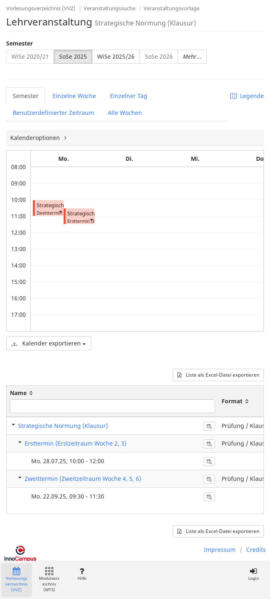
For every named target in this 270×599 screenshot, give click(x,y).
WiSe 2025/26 (116, 56)
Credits (256, 549)
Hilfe (82, 574)
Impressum (220, 549)
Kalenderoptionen (36, 138)
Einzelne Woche (74, 96)
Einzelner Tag (128, 96)
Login (253, 574)
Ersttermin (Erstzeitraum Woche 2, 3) (75, 443)
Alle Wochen (125, 113)
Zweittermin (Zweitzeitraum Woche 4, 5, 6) (83, 478)
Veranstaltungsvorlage (171, 8)
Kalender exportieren (48, 343)
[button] (60, 211)
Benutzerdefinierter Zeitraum (53, 113)
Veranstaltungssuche (109, 8)
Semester (19, 43)
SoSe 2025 (73, 56)
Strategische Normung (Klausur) (63, 426)
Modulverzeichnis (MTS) (49, 579)
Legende (247, 96)
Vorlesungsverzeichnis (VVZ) (41, 8)
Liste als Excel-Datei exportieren (218, 374)
